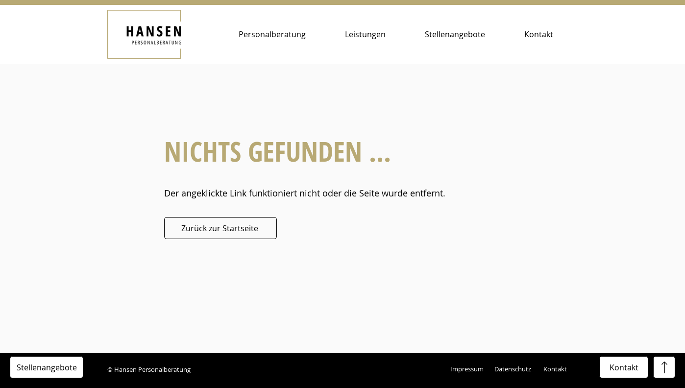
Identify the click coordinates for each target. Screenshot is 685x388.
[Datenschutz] (514, 369)
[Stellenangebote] (46, 367)
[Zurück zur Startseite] (220, 228)
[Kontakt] (623, 367)
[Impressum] (468, 369)
